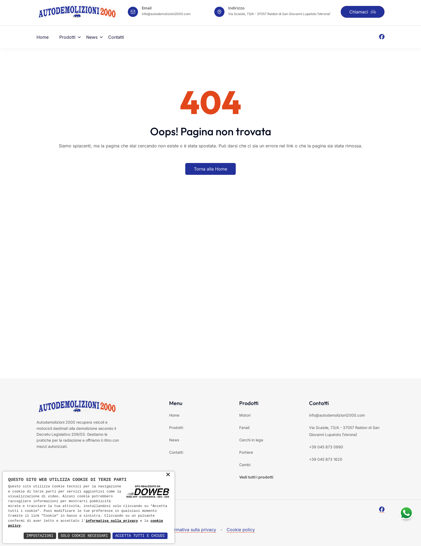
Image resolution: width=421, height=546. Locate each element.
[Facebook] (381, 37)
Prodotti (67, 37)
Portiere (246, 452)
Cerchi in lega (251, 440)
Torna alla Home (210, 169)
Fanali (244, 427)
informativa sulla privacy (112, 521)
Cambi (245, 464)
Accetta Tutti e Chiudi (140, 535)
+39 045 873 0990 (326, 447)
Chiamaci (362, 12)
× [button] (168, 474)
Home (43, 37)
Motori (245, 415)
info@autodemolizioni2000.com (166, 14)
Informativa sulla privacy (191, 529)
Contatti (116, 37)
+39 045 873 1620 (325, 459)
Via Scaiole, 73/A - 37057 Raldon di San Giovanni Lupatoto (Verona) (279, 14)
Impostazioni (39, 535)
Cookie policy (241, 529)
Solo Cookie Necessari (84, 535)
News (91, 37)
